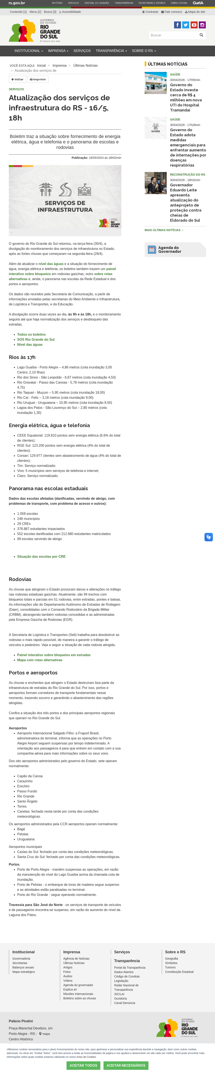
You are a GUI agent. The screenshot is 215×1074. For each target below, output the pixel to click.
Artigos (68, 967)
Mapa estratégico (23, 971)
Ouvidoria (120, 998)
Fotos (67, 971)
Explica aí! (70, 989)
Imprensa (58, 51)
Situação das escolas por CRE (41, 556)
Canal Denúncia (124, 1003)
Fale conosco (171, 11)
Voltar (17, 79)
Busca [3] (50, 11)
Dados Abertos (124, 972)
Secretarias (19, 963)
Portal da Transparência (130, 967)
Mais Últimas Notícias (163, 230)
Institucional (28, 51)
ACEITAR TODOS (83, 1065)
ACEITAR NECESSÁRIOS (126, 1065)
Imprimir (38, 79)
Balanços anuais (23, 967)
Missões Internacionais (78, 994)
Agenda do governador (78, 985)
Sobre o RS (144, 51)
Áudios (67, 976)
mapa (44, 1034)
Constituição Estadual (179, 971)
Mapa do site (195, 11)
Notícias (57, 2)
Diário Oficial (179, 2)
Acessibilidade (70, 11)
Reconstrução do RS (187, 174)
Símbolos (171, 963)
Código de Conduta (127, 976)
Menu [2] (35, 11)
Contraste (150, 11)
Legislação (121, 981)
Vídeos (68, 980)
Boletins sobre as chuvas (79, 998)
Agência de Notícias (76, 958)
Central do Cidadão (96, 2)
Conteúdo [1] (18, 11)
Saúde (175, 74)
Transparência (123, 2)
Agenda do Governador (169, 249)
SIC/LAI (119, 994)
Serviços (73, 2)
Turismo (170, 967)
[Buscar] (173, 35)
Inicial (41, 65)
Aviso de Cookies (86, 1056)
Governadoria (21, 958)
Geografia (171, 958)
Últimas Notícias (85, 65)
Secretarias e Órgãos (151, 2)
